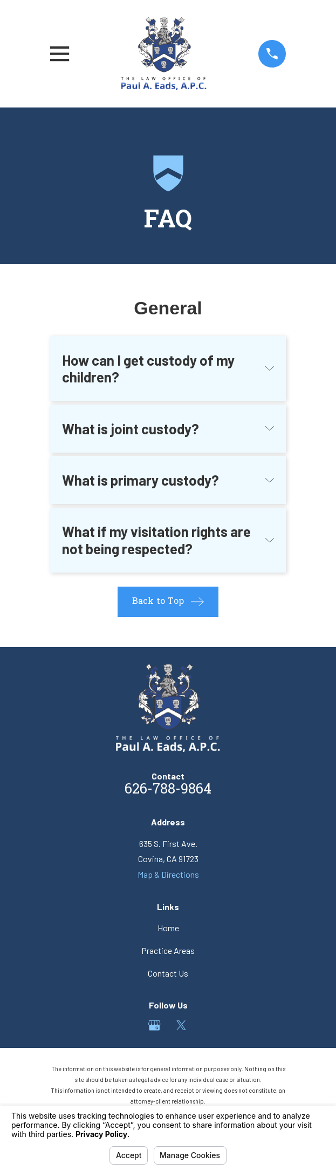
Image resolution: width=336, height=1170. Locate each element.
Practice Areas (168, 950)
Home (168, 928)
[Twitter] (181, 1025)
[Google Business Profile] (154, 1025)
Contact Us (168, 973)
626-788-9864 (168, 790)
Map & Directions (168, 874)
